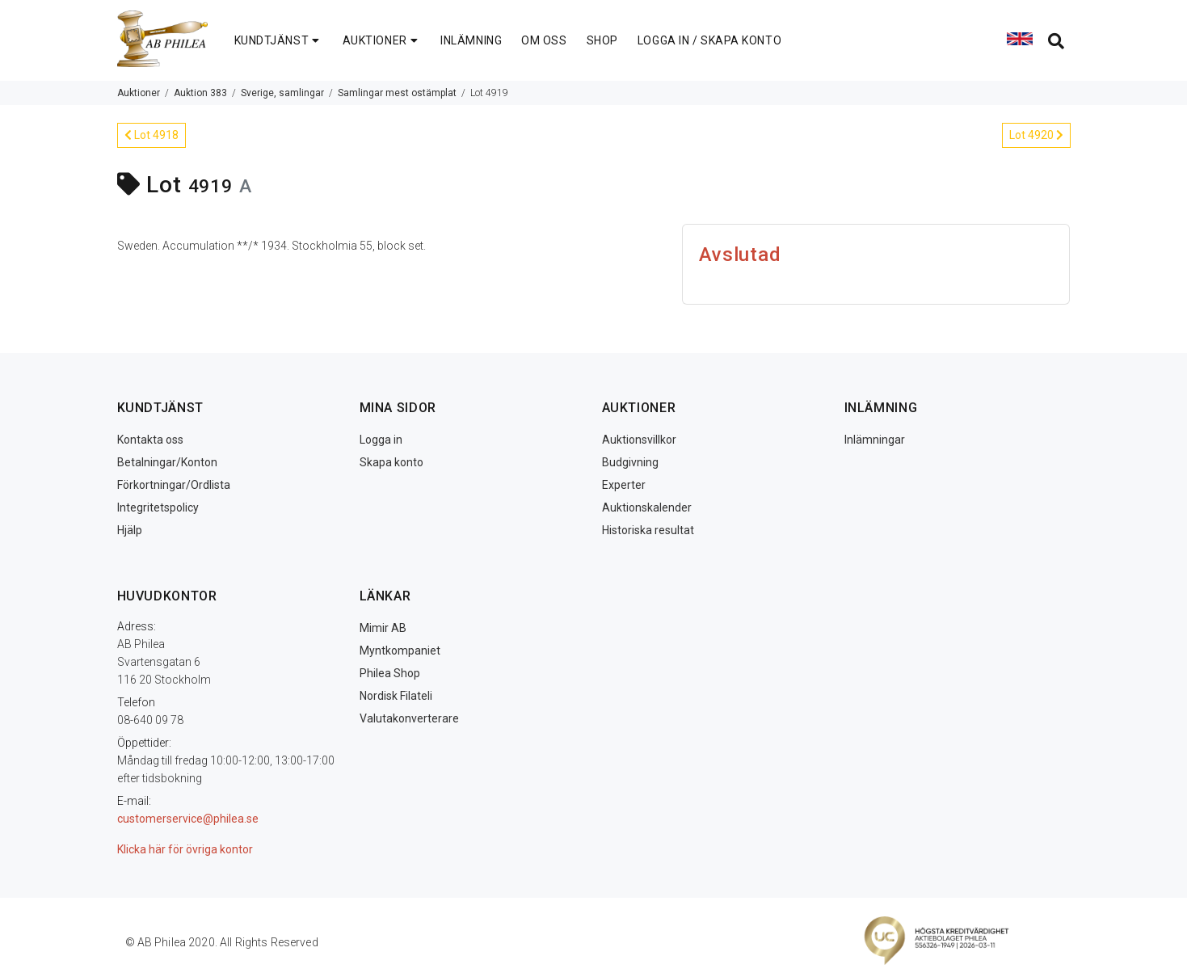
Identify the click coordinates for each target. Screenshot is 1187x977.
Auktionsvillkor (639, 439)
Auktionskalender (647, 507)
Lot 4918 (151, 134)
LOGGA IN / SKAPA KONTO (709, 40)
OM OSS (543, 40)
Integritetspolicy (158, 507)
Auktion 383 (200, 93)
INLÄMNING (471, 40)
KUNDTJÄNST (278, 40)
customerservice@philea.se (188, 818)
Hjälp (129, 530)
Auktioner (138, 93)
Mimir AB (383, 627)
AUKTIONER (382, 40)
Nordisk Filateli (396, 695)
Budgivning (630, 462)
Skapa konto (391, 462)
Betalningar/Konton (167, 462)
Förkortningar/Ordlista (173, 484)
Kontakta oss (150, 439)
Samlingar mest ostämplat (397, 93)
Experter (624, 484)
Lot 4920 (1036, 134)
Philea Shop (390, 673)
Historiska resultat (648, 530)
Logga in (381, 439)
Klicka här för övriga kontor (185, 849)
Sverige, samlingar (282, 93)
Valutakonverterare (409, 718)
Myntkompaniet (400, 650)
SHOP (602, 40)
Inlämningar (874, 439)
